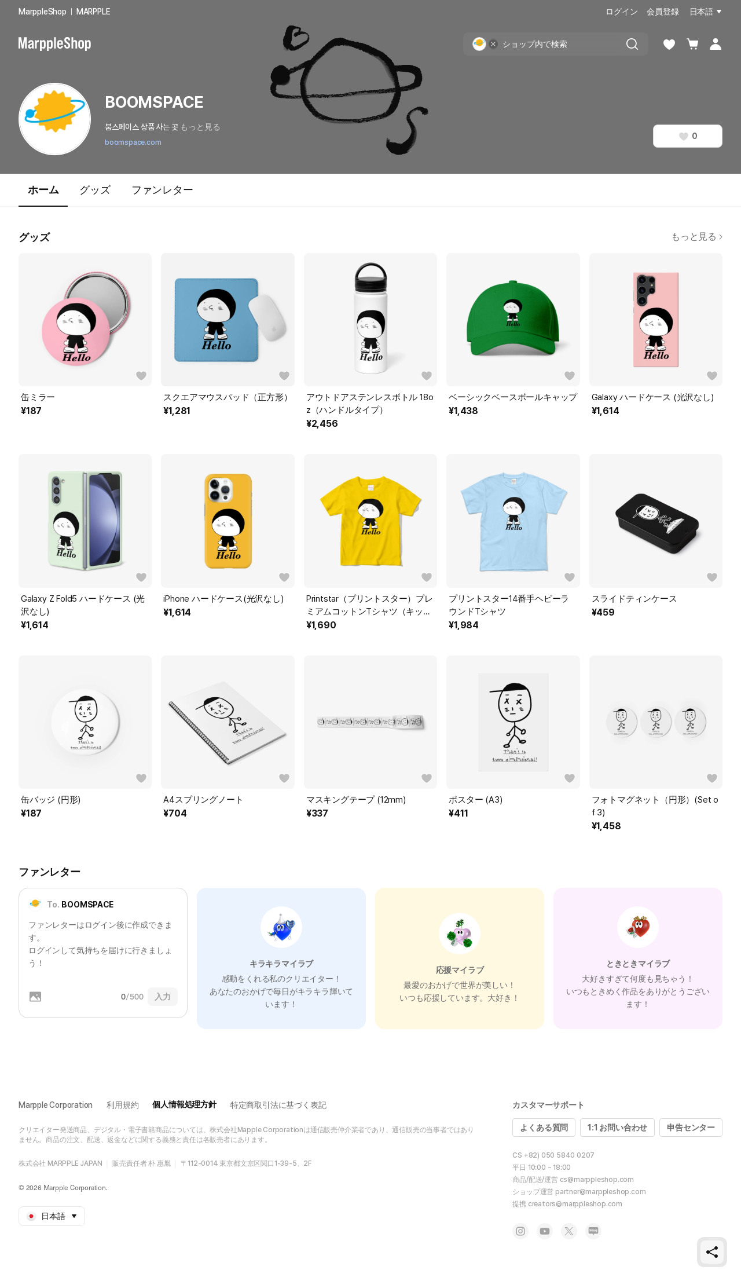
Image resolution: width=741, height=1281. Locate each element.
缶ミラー (38, 397)
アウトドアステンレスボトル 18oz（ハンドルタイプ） (370, 403)
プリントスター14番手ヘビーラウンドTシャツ (509, 605)
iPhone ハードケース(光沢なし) (223, 599)
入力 (163, 996)
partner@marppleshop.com (600, 1192)
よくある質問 (544, 1127)
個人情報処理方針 (184, 1104)
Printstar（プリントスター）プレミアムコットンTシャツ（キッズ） (369, 606)
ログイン (621, 11)
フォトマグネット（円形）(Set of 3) (655, 806)
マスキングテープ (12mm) (356, 800)
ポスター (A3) (475, 800)
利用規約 (122, 1105)
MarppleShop (43, 11)
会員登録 (662, 11)
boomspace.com (133, 142)
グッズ (94, 190)
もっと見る (200, 126)
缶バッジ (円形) (50, 800)
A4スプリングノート (203, 800)
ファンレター (162, 190)
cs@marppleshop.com (597, 1180)
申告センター (691, 1127)
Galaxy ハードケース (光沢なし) (653, 397)
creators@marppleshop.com (575, 1204)
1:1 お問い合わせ (617, 1127)
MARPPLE (93, 11)
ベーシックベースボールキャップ (513, 397)
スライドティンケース (634, 599)
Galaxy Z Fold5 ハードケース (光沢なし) (83, 605)
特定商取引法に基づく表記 (278, 1105)
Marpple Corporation (56, 1105)
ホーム (43, 195)
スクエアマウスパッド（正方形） (227, 397)
